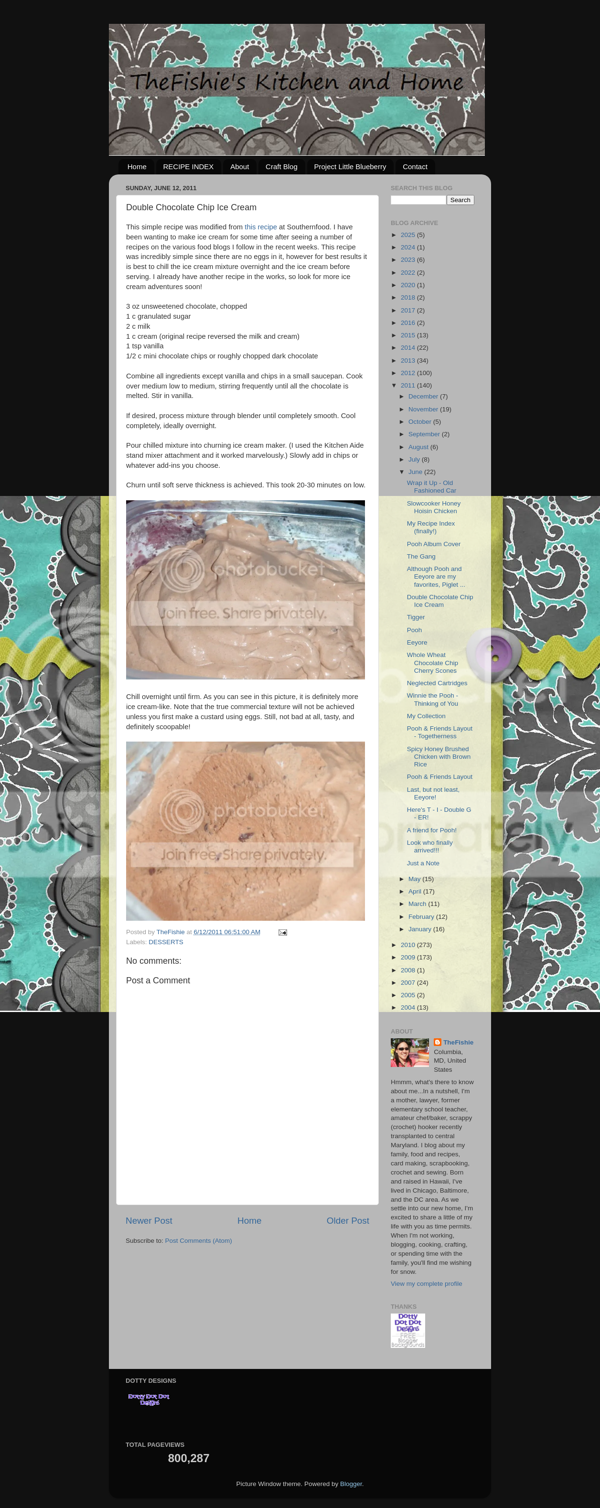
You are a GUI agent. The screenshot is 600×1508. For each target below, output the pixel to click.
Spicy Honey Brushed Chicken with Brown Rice (439, 756)
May (415, 879)
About (239, 166)
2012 (409, 373)
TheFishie (458, 1042)
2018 (409, 297)
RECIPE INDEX (188, 166)
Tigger (416, 617)
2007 (409, 982)
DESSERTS (166, 942)
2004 (409, 1007)
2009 (409, 957)
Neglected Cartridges (437, 683)
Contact (415, 166)
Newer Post (149, 1221)
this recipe (261, 227)
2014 (409, 347)
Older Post (348, 1221)
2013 (409, 360)
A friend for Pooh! (432, 830)
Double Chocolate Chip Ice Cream (440, 600)
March (418, 903)
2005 (409, 995)
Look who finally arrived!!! (430, 846)
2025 (409, 234)
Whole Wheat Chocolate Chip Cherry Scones (432, 662)
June (416, 471)
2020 (409, 285)
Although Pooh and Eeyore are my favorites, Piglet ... (436, 576)
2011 (409, 385)
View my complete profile (426, 1283)
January (420, 929)
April (415, 891)
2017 (409, 310)
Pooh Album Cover (434, 544)
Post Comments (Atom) (198, 1240)
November (424, 409)
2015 (409, 335)
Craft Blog (282, 166)
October (420, 421)
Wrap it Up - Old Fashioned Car (432, 486)
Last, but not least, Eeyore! (433, 793)
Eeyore (417, 642)
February (422, 916)
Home (137, 166)
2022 (409, 272)
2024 (409, 247)
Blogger (351, 1483)
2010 (409, 944)
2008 (409, 970)
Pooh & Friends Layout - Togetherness (439, 732)
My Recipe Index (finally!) (431, 527)
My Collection (426, 716)
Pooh (414, 630)
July (415, 459)
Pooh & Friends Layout (439, 776)
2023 (409, 259)
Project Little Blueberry (350, 166)
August (419, 447)
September (425, 434)
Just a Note (423, 863)
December (424, 396)
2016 (409, 322)
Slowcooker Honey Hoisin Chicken (434, 507)
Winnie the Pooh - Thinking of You (432, 699)
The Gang (421, 556)
